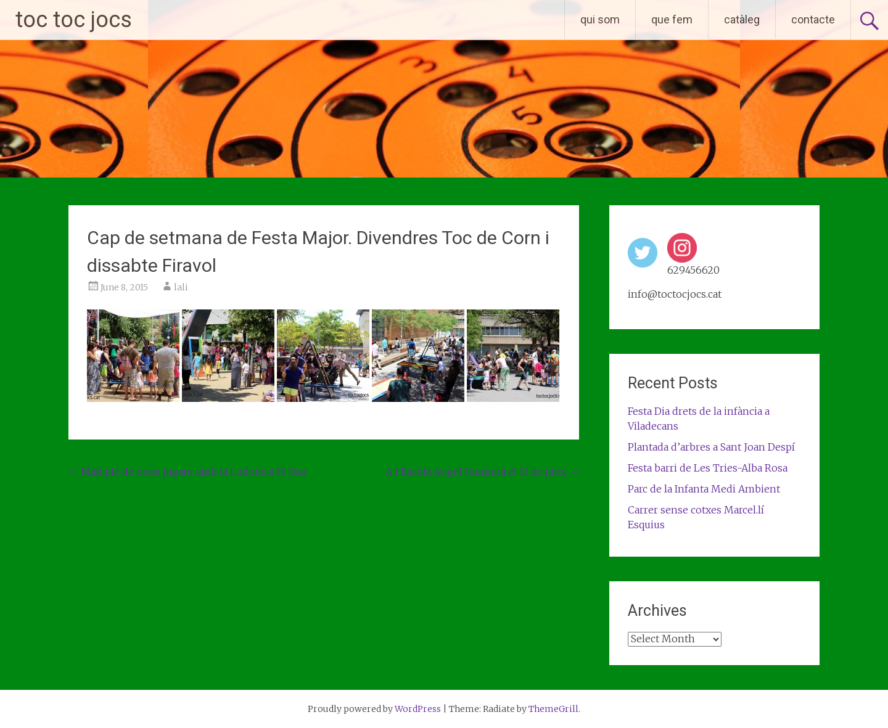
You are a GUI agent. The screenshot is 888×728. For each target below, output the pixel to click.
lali (181, 287)
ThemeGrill (553, 708)
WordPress (418, 708)
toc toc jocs (73, 20)
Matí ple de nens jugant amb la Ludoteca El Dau (187, 471)
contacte (813, 19)
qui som (600, 19)
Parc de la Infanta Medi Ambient (704, 489)
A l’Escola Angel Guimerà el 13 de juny (482, 471)
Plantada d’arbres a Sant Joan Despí (711, 447)
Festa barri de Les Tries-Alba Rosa (707, 468)
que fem (672, 19)
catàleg (742, 19)
